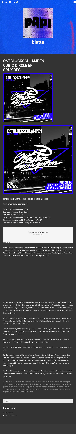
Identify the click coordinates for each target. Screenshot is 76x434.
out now (27, 389)
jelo (24, 387)
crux (22, 384)
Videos (31, 382)
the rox (12, 392)
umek (17, 392)
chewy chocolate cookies (11, 384)
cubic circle (28, 384)
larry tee (29, 387)
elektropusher (55, 384)
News (19, 382)
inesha (11, 387)
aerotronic (45, 382)
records (33, 389)
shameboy (49, 389)
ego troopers (44, 384)
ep (61, 384)
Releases (25, 382)
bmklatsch (58, 382)
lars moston (37, 387)
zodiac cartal (29, 392)
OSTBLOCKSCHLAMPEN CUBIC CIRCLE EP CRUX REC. (23, 65)
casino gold (66, 382)
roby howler (41, 389)
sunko (65, 389)
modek (55, 387)
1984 (40, 382)
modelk (61, 387)
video (22, 392)
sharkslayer (58, 389)
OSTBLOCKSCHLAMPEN (15, 389)
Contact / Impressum (12, 415)
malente (44, 387)
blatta (52, 382)
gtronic (5, 387)
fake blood (66, 384)
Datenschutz (9, 413)
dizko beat (35, 384)
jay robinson (18, 387)
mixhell (50, 387)
